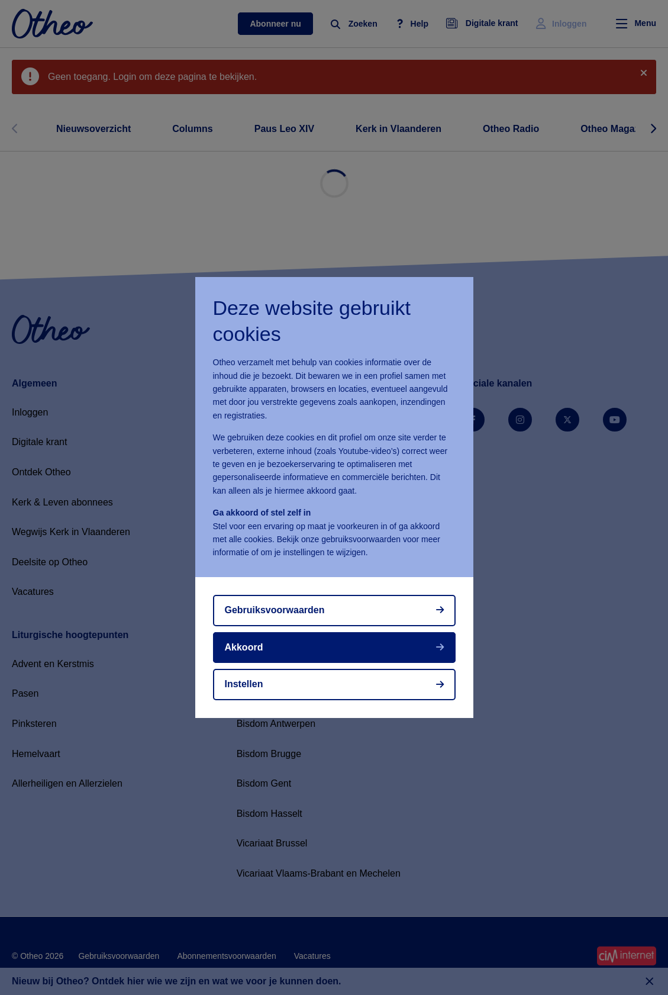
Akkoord (244, 647)
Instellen (244, 684)
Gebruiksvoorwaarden (275, 610)
